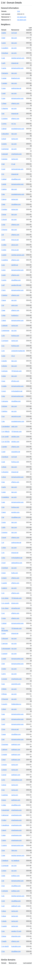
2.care (3, 98)
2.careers (4, 83)
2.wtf (3, 285)
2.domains (4, 401)
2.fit (2, 235)
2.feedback (4, 860)
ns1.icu (13, 124)
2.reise (3, 835)
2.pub (3, 462)
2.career (3, 78)
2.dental (3, 129)
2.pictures (4, 371)
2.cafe (3, 63)
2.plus (3, 558)
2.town (3, 573)
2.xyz (3, 613)
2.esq (3, 714)
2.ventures (4, 891)
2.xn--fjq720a (5, 441)
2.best (3, 38)
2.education (5, 134)
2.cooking (4, 118)
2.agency (4, 588)
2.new (3, 855)
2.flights (3, 689)
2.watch (3, 255)
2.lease (3, 300)
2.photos (4, 366)
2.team (3, 512)
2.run (3, 416)
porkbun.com (15, 876)
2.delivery (4, 749)
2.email (3, 139)
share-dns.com (16, 936)
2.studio (3, 921)
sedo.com (14, 426)
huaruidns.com (16, 946)
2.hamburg (4, 457)
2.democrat (4, 815)
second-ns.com (16, 416)
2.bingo (3, 936)
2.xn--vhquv (5, 608)
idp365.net (14, 265)
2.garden (4, 447)
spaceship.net (15, 452)
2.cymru (3, 124)
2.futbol (3, 820)
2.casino (4, 845)
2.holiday (4, 209)
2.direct (3, 709)
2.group (3, 785)
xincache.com (15, 608)
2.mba (3, 315)
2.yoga (3, 618)
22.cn (13, 356)
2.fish (3, 664)
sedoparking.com (16, 563)
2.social (3, 775)
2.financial (4, 699)
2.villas (3, 547)
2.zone (3, 633)
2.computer (4, 865)
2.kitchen (4, 406)
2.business (4, 744)
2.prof (3, 724)
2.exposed (4, 154)
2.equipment (5, 810)
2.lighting (4, 411)
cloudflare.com (16, 179)
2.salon (3, 840)
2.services (4, 643)
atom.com (14, 305)
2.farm (3, 290)
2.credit (3, 659)
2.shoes (3, 467)
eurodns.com (15, 512)
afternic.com (15, 103)
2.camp (3, 68)
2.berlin (3, 33)
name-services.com (17, 169)
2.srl (2, 542)
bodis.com (14, 573)
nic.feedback (15, 860)
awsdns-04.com (16, 285)
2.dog (3, 396)
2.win (3, 265)
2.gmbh (3, 184)
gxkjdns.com (15, 436)
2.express (4, 159)
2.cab (3, 58)
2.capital (4, 583)
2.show (3, 477)
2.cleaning (4, 108)
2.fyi (2, 174)
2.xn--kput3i (5, 946)
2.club (3, 224)
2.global (3, 179)
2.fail (3, 164)
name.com (14, 139)
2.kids (3, 876)
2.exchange (5, 149)
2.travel (3, 537)
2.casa (3, 88)
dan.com (14, 38)
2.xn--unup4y (5, 603)
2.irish (3, 240)
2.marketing (5, 497)
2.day (3, 194)
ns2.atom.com (21, 20)
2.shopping (4, 472)
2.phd (3, 719)
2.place (3, 916)
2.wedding (4, 260)
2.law (3, 482)
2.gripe (3, 376)
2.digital (3, 623)
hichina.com (15, 335)
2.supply (4, 926)
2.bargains (4, 73)
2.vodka (3, 245)
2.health (3, 941)
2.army (3, 674)
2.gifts (3, 527)
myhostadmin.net (16, 391)
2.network (4, 325)
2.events (4, 144)
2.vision (3, 871)
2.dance (3, 199)
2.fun (3, 886)
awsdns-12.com (16, 931)
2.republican (5, 825)
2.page (3, 734)
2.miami (4, 578)
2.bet (2, 739)
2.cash (3, 93)
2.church (4, 219)
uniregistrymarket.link (18, 351)
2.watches (4, 795)
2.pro (3, 931)
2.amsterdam (5, 426)
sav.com (14, 48)
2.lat (2, 881)
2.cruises (4, 679)
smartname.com (16, 154)
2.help (3, 204)
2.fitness (4, 694)
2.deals (3, 320)
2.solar (3, 492)
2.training (4, 532)
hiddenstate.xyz (16, 704)
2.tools (3, 522)
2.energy (4, 770)
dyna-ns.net (15, 240)
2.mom (3, 391)
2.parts (3, 487)
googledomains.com (17, 129)
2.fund (3, 563)
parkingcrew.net (16, 88)
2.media (3, 386)
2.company (4, 341)
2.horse (3, 214)
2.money (4, 765)
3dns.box (14, 850)
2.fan (3, 790)
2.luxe (3, 381)
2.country (4, 704)
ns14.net (14, 33)
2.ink (2, 507)
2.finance (4, 229)
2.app (3, 502)
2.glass (3, 911)
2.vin (2, 593)
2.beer (3, 310)
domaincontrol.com (17, 68)
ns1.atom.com (21, 17)
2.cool (3, 169)
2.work (3, 275)
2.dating (4, 189)
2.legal (3, 759)
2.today (3, 669)
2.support (4, 653)
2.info (3, 780)
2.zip (2, 896)
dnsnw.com (14, 603)
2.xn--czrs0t (5, 436)
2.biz (2, 113)
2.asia (3, 356)
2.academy (4, 48)
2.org (3, 351)
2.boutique (4, 53)
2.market (4, 754)
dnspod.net (14, 63)
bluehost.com (15, 78)
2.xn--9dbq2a (5, 431)
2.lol (18, 11)
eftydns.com (15, 381)
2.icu (2, 346)
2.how (3, 729)
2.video (3, 805)
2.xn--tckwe (4, 598)
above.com (14, 245)
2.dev (3, 421)
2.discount (4, 638)
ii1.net (13, 164)
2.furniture (4, 568)
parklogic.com (15, 744)
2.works (3, 280)
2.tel (2, 517)
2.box (3, 850)
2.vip (2, 553)
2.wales (3, 250)
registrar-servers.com (17, 58)
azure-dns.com (16, 684)
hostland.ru (14, 315)
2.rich (3, 901)
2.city (3, 335)
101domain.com (16, 371)
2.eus (3, 684)
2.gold (3, 452)
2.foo (3, 951)
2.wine (3, 270)
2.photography (5, 648)
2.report (3, 830)
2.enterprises (5, 330)
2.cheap (3, 103)
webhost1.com (16, 906)
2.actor (3, 43)
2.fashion (4, 295)
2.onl (2, 906)
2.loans (3, 800)
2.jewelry (4, 361)
